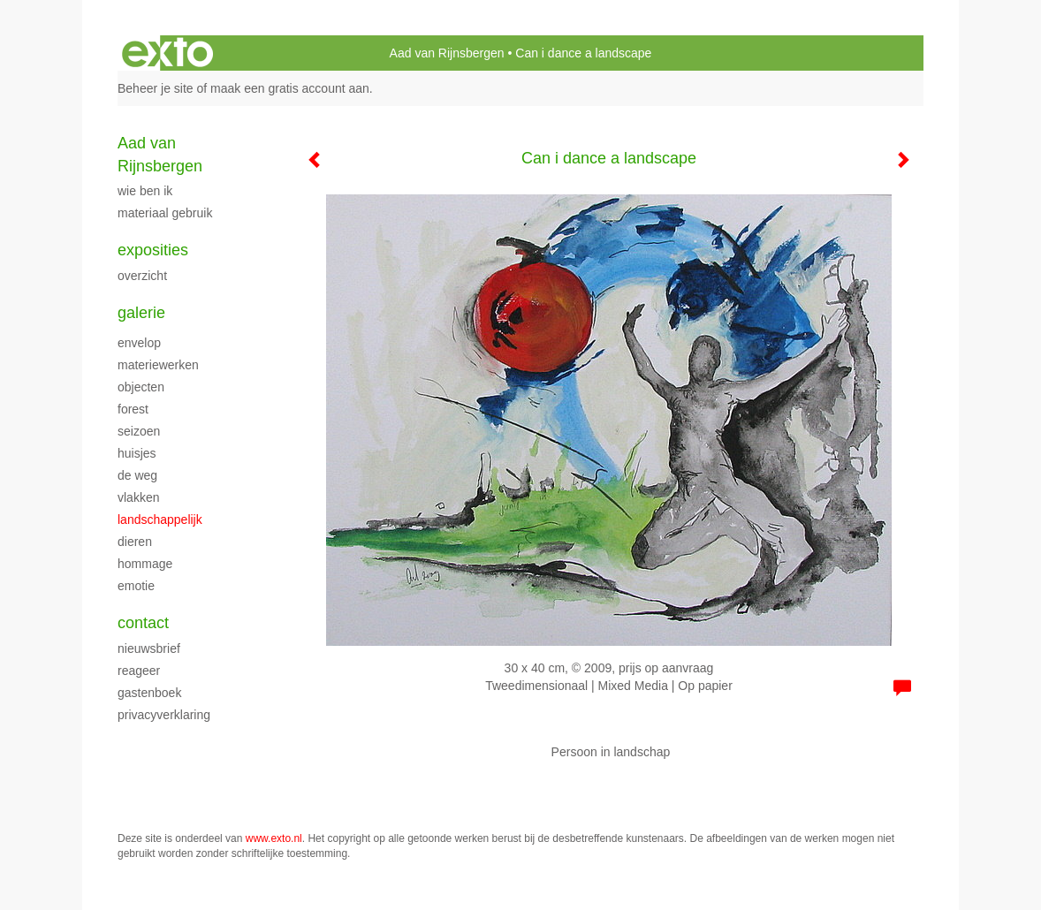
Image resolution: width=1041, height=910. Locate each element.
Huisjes (137, 453)
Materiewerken (158, 365)
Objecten (141, 387)
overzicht (142, 276)
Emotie (136, 586)
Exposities (153, 250)
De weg (137, 475)
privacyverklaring (164, 715)
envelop (139, 343)
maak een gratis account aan (289, 88)
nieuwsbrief (149, 648)
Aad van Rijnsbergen (447, 53)
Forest (133, 409)
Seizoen (139, 431)
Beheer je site (156, 88)
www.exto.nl (274, 838)
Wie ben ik (145, 191)
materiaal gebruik (165, 213)
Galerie (141, 313)
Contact (143, 623)
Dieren (135, 542)
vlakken (138, 497)
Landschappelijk (160, 519)
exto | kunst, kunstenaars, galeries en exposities (167, 53)
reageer (139, 671)
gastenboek (149, 693)
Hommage (145, 564)
